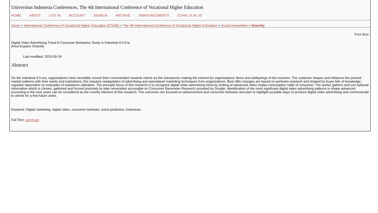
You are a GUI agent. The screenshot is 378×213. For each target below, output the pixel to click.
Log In (55, 15)
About (35, 15)
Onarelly (258, 25)
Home (16, 15)
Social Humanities (234, 25)
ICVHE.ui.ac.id (189, 15)
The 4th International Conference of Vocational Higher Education (170, 25)
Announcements (154, 15)
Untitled (32, 120)
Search (100, 15)
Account (77, 15)
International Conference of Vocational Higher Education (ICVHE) (71, 25)
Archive (123, 15)
